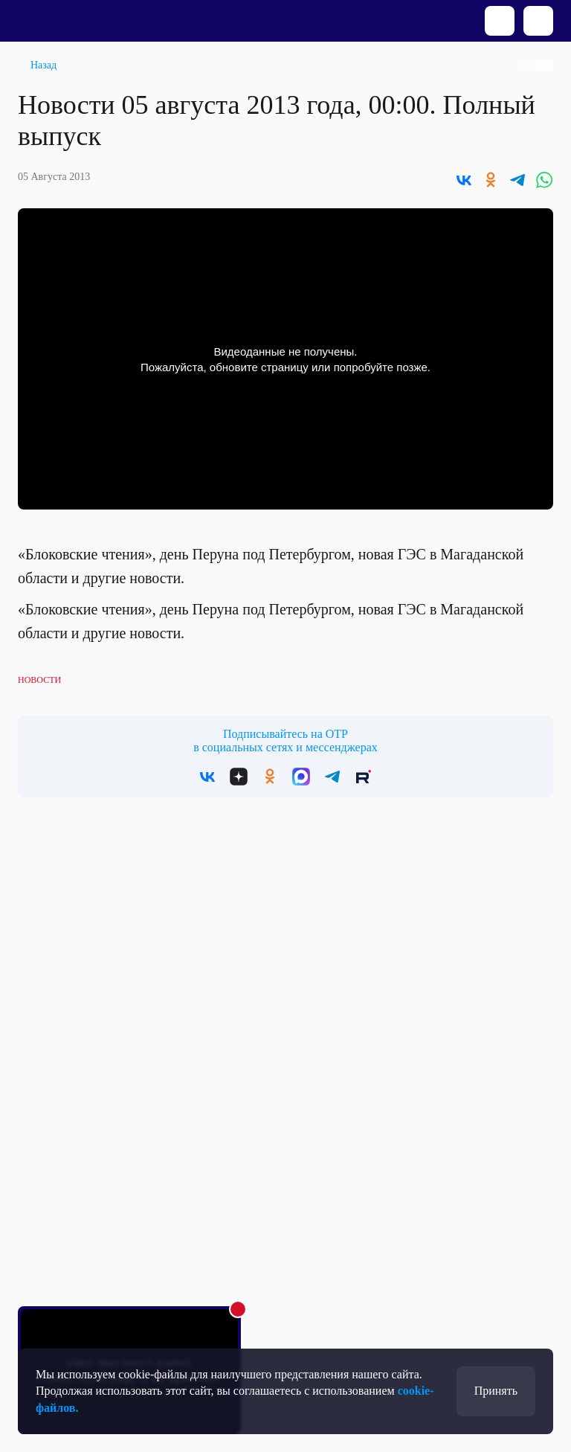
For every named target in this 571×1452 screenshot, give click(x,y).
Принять (495, 1390)
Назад (43, 65)
